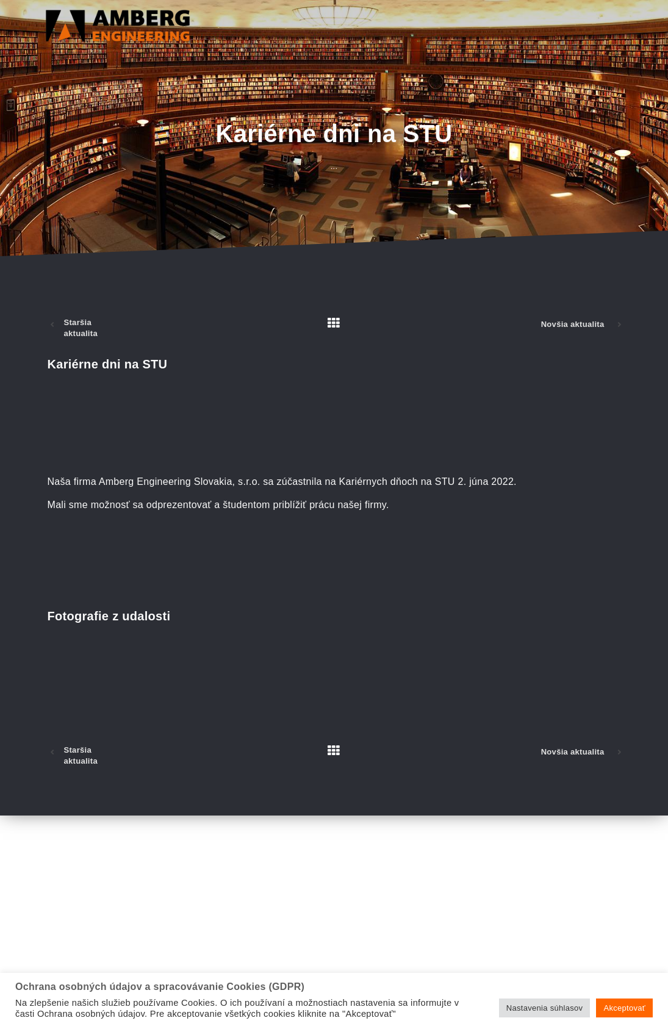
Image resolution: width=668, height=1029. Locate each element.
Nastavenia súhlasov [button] (544, 1008)
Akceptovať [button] (624, 1008)
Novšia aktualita (573, 324)
